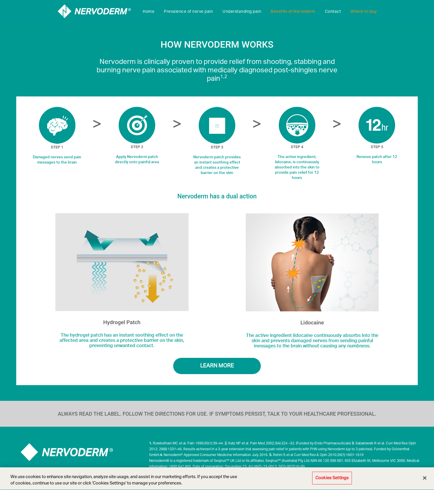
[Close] (424, 478)
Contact (333, 11)
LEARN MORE (217, 366)
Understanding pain (242, 11)
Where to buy (363, 11)
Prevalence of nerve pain (188, 11)
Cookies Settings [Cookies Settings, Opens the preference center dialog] (332, 478)
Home (148, 11)
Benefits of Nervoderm (293, 11)
